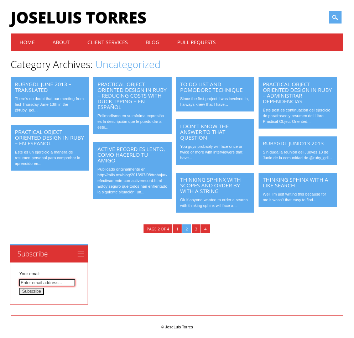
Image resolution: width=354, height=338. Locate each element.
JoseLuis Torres (78, 17)
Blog (152, 42)
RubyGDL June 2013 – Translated (43, 86)
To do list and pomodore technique (211, 86)
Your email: (30, 273)
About (61, 42)
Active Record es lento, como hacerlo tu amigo (131, 154)
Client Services (108, 42)
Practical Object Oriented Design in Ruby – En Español (49, 137)
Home (27, 42)
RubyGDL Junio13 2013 (293, 143)
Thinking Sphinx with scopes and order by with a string (210, 185)
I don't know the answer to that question (204, 132)
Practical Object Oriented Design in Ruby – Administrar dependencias (297, 92)
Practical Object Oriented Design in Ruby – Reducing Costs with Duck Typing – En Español (132, 95)
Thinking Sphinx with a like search (295, 182)
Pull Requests (196, 42)
